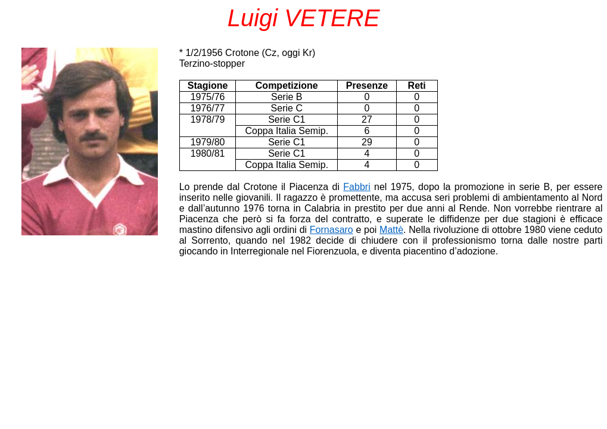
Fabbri (356, 187)
